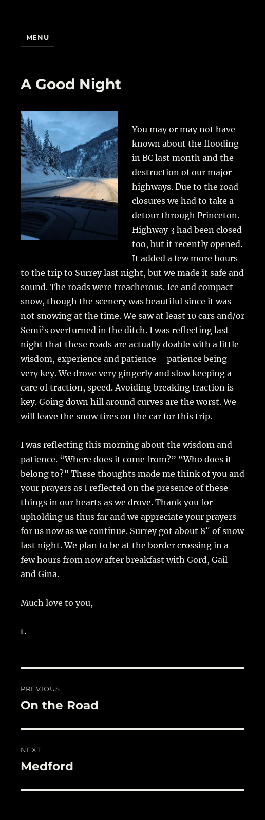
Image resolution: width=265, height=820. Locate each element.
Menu (37, 37)
